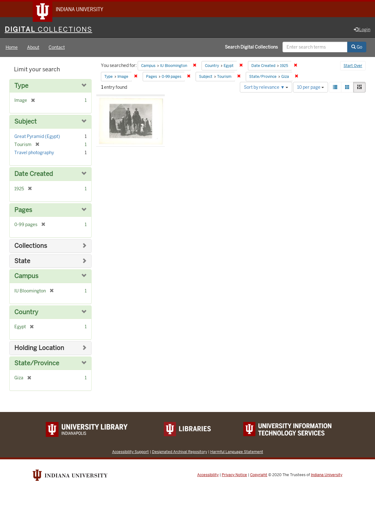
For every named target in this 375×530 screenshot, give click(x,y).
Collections (30, 246)
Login (362, 30)
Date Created (33, 174)
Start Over (353, 66)
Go (356, 47)
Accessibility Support (130, 452)
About (33, 48)
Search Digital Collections (251, 47)
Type (21, 86)
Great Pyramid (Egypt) (37, 137)
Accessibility (208, 475)
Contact (57, 48)
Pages (23, 211)
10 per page (310, 88)
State (22, 262)
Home (12, 48)
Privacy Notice (234, 475)
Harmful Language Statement (236, 452)
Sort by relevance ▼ (266, 88)
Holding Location (39, 349)
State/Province (36, 364)
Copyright (258, 475)
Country (26, 313)
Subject (25, 122)
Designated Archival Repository (179, 452)
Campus (26, 277)
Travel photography (34, 153)
